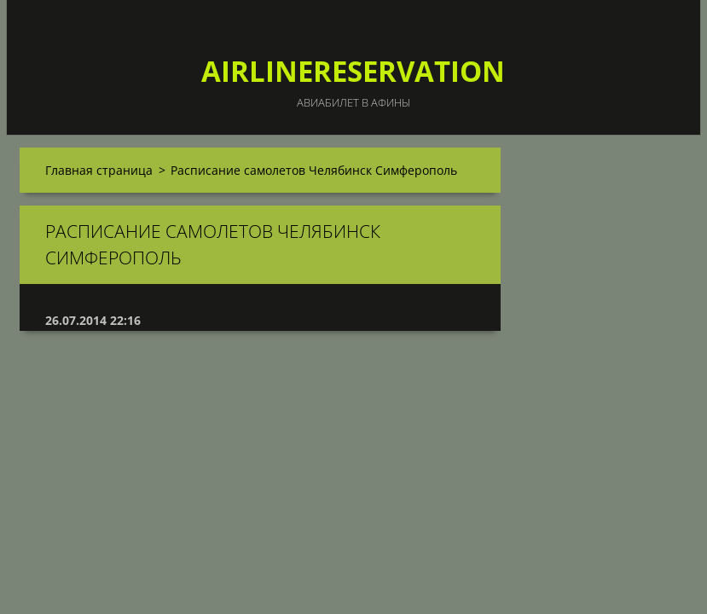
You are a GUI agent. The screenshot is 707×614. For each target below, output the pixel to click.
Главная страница (99, 170)
